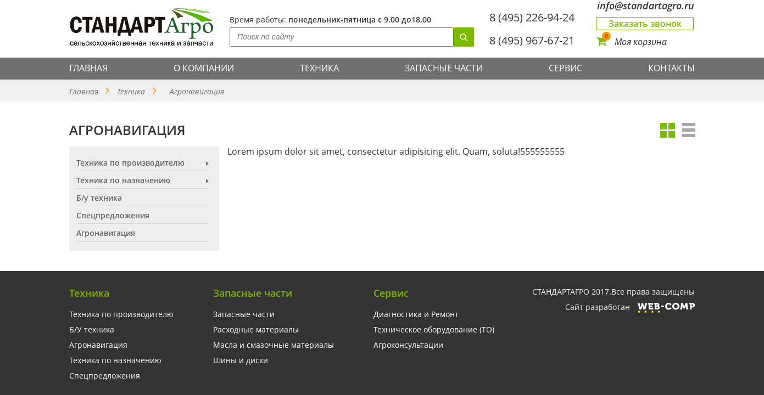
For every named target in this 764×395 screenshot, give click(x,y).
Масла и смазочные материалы (273, 345)
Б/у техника (99, 198)
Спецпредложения (112, 215)
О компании (204, 68)
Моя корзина (631, 42)
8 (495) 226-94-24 (532, 17)
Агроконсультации (408, 345)
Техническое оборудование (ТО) (433, 329)
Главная (88, 68)
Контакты (671, 68)
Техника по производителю (130, 163)
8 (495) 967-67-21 (532, 40)
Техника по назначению (123, 180)
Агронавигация (98, 345)
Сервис (565, 68)
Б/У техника (91, 329)
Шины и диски (240, 360)
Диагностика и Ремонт (416, 314)
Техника (319, 68)
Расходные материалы (256, 329)
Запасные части (444, 68)
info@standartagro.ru (645, 6)
